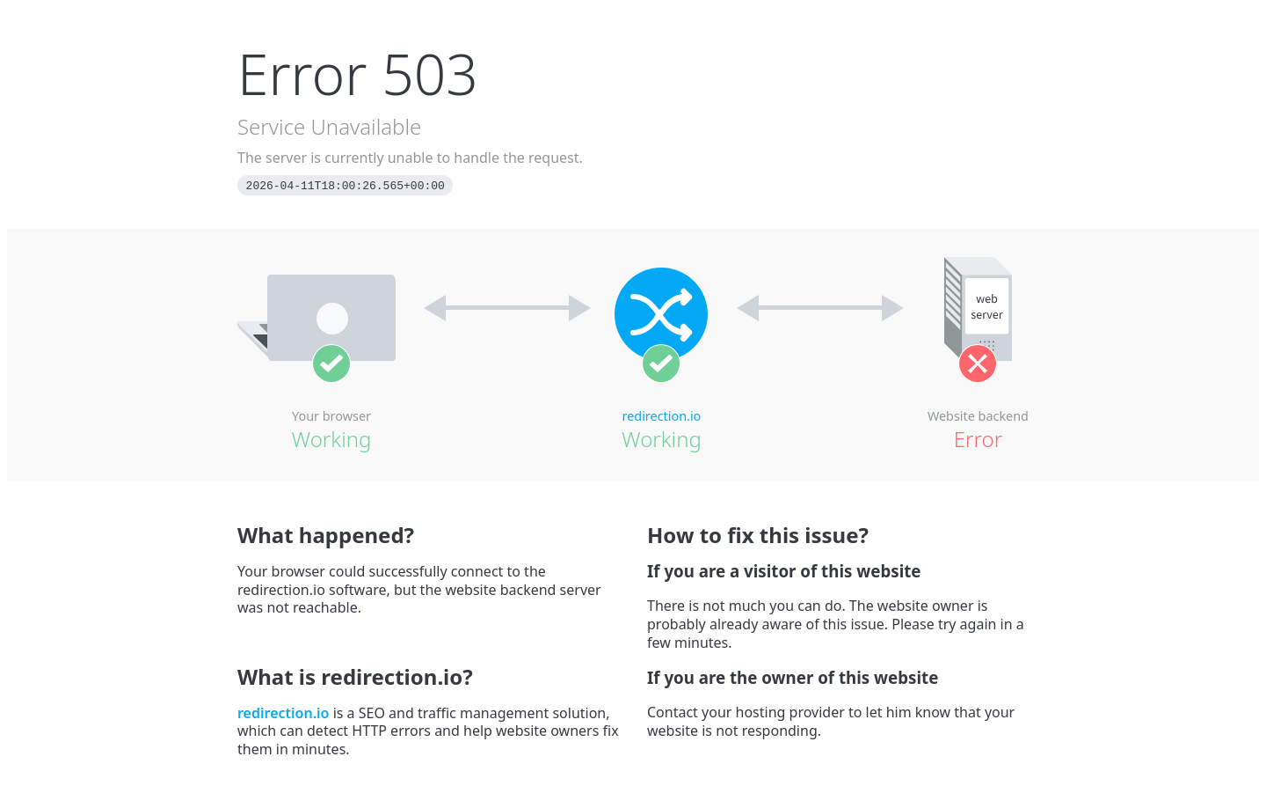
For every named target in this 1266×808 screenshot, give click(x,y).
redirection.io (662, 416)
